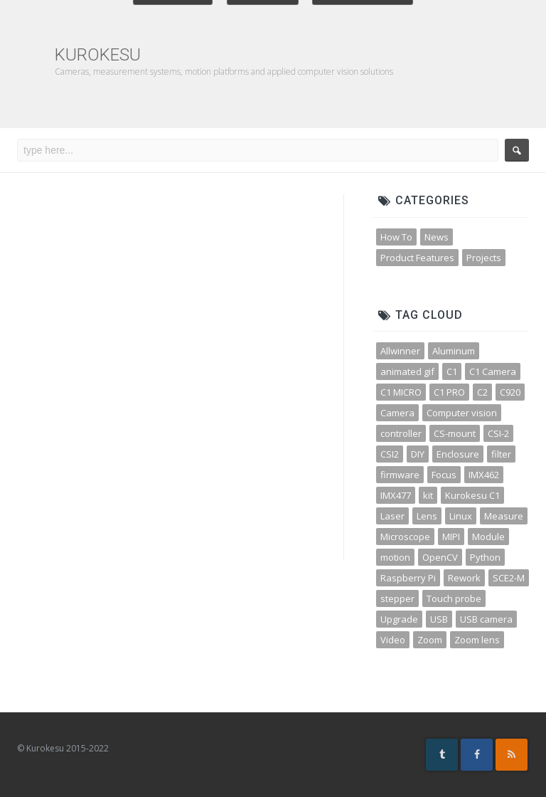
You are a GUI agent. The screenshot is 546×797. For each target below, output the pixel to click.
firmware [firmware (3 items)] (399, 474)
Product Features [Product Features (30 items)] (417, 257)
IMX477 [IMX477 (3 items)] (395, 495)
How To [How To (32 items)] (396, 237)
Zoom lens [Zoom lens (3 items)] (477, 639)
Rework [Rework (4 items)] (464, 577)
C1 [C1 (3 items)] (451, 371)
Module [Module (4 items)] (488, 536)
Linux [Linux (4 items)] (460, 516)
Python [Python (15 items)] (485, 557)
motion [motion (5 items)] (395, 557)
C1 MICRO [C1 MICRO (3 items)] (401, 392)
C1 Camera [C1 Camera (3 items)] (492, 371)
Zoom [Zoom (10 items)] (429, 639)
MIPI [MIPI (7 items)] (451, 536)
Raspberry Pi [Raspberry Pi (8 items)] (408, 577)
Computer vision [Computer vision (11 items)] (462, 412)
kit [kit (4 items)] (428, 495)
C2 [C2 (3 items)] (482, 392)
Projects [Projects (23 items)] (483, 257)
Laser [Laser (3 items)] (392, 516)
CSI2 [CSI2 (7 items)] (389, 454)
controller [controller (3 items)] (401, 433)
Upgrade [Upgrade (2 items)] (399, 619)
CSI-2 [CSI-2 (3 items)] (498, 433)
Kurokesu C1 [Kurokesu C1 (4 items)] (472, 495)
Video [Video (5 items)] (392, 639)
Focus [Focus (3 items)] (444, 474)
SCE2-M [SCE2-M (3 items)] (509, 577)
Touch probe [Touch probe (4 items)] (454, 598)
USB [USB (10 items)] (439, 619)
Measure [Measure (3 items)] (503, 516)
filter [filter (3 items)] (501, 454)
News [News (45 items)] (436, 237)
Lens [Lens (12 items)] (427, 516)
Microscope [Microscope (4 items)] (405, 536)
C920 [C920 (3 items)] (510, 392)
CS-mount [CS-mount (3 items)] (455, 433)
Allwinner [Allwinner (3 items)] (400, 350)
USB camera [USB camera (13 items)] (486, 619)
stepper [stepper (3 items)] (397, 598)
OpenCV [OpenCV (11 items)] (440, 557)
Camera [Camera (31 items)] (397, 412)
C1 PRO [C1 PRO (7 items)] (449, 392)
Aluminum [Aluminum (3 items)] (453, 350)
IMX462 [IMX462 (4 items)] (484, 474)
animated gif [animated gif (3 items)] (407, 371)
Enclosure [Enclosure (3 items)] (458, 454)
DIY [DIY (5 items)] (417, 454)
